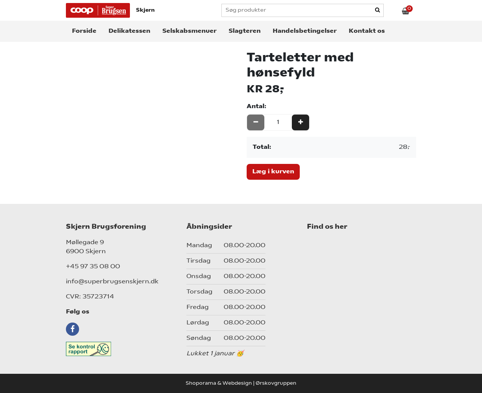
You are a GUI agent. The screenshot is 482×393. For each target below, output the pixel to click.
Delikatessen (129, 31)
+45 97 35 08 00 (93, 267)
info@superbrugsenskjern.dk (112, 282)
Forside (84, 31)
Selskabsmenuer (189, 31)
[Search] (377, 10)
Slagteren (245, 31)
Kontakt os (367, 31)
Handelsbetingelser (305, 31)
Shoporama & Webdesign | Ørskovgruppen (241, 383)
